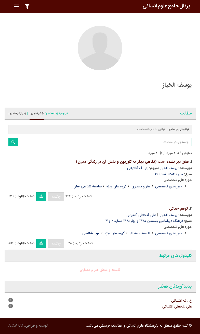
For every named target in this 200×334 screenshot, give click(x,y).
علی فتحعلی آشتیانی (141, 215)
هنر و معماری (140, 186)
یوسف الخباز (168, 168)
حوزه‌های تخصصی (168, 186)
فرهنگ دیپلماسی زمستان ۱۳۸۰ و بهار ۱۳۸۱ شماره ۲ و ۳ (144, 221)
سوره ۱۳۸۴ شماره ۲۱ (169, 174)
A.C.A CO (15, 325)
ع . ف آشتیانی (137, 168)
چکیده (56, 196)
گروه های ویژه (116, 186)
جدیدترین (37, 113)
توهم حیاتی (178, 208)
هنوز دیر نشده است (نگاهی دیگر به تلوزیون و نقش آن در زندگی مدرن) (132, 162)
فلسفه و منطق (140, 233)
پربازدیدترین (17, 113)
